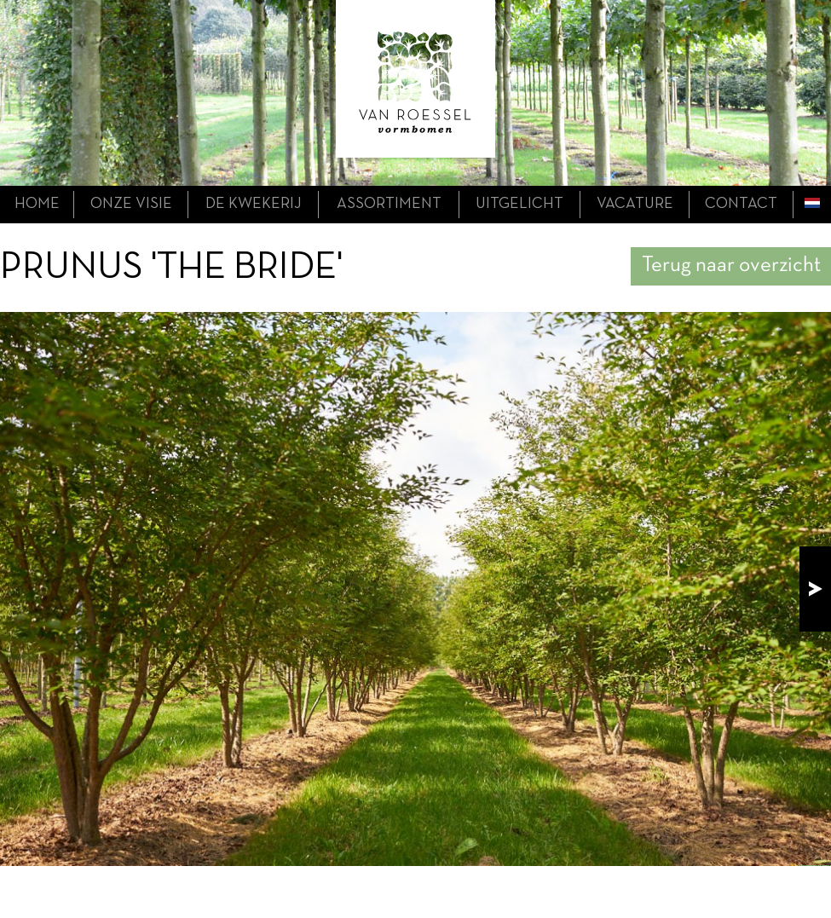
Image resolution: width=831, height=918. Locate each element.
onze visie (131, 204)
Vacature (635, 204)
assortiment (389, 204)
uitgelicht (519, 204)
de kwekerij (253, 204)
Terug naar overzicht (731, 265)
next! (815, 589)
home (37, 204)
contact (741, 204)
